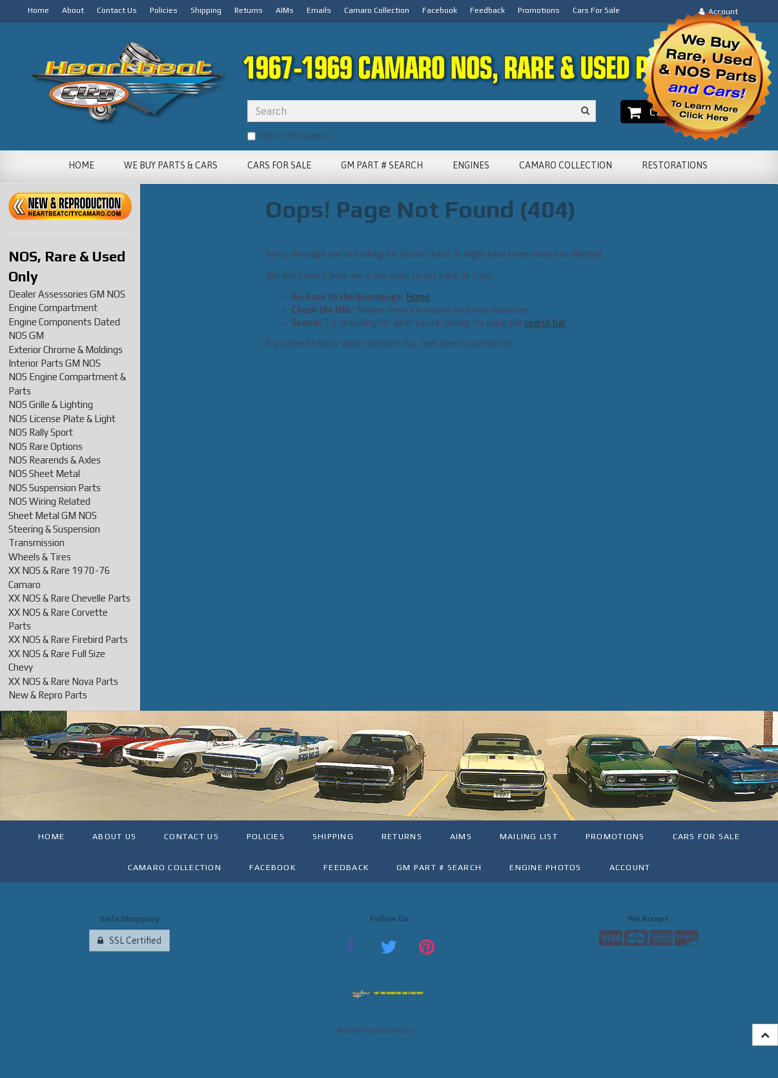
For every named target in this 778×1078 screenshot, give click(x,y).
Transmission (36, 542)
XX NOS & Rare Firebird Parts (68, 639)
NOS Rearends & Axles (54, 459)
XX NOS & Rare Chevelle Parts (69, 598)
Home (418, 297)
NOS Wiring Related (49, 501)
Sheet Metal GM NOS (52, 515)
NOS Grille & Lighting (50, 404)
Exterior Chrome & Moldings (65, 349)
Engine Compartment (52, 307)
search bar (545, 323)
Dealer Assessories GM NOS (66, 294)
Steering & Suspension (54, 529)
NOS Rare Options (45, 446)
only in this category (289, 136)
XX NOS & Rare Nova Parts (63, 681)
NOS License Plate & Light (62, 418)
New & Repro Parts (47, 694)
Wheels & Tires (39, 556)
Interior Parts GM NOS (54, 363)
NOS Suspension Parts (54, 487)
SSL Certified (129, 940)
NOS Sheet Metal (44, 473)
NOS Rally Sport (40, 432)
